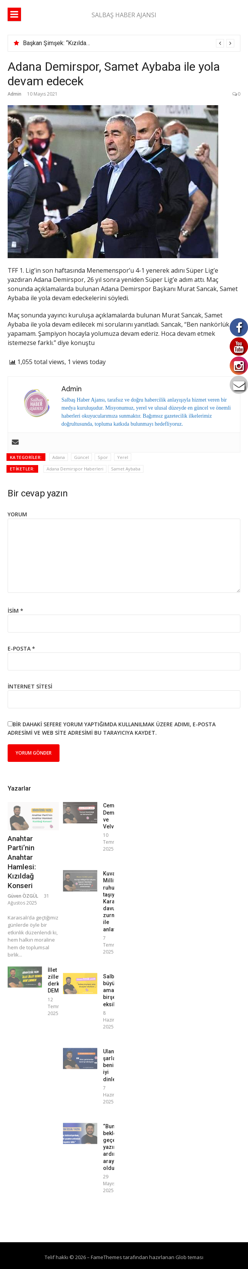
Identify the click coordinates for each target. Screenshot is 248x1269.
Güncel (81, 457)
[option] (128, 43)
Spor (103, 457)
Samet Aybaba (125, 469)
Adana (58, 457)
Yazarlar (19, 788)
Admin (14, 94)
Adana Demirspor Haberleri (75, 469)
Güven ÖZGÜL (23, 896)
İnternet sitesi (30, 686)
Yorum (17, 514)
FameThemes (106, 1257)
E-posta (21, 648)
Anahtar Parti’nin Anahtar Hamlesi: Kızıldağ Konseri (22, 862)
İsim (15, 610)
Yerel (122, 457)
